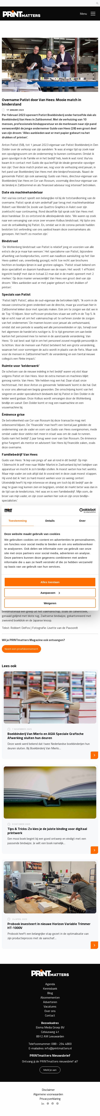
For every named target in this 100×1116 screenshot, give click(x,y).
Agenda (50, 984)
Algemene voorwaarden (48, 1094)
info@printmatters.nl (58, 1048)
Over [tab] (82, 520)
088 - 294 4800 (61, 1044)
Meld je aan (50, 1069)
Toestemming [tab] (18, 520)
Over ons (50, 1011)
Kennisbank (50, 988)
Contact (50, 1015)
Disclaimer (48, 1089)
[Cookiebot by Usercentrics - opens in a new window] (79, 510)
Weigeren (50, 603)
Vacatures (50, 1006)
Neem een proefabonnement (21, 648)
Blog (50, 993)
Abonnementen (50, 997)
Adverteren (50, 1002)
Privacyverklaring (50, 1098)
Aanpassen (50, 592)
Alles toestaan (50, 582)
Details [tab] (50, 520)
